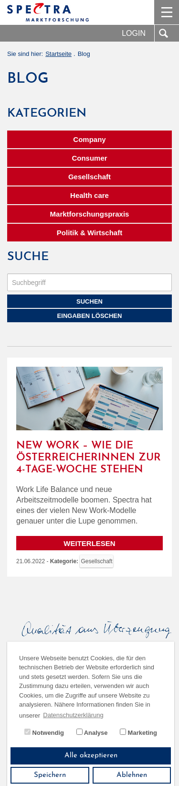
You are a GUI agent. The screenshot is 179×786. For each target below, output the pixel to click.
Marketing (138, 732)
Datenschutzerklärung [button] (73, 715)
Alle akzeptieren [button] (90, 755)
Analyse (92, 732)
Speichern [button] (50, 775)
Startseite (58, 53)
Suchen (89, 301)
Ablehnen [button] (131, 775)
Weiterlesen (89, 543)
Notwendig (44, 732)
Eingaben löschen (89, 315)
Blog (84, 53)
